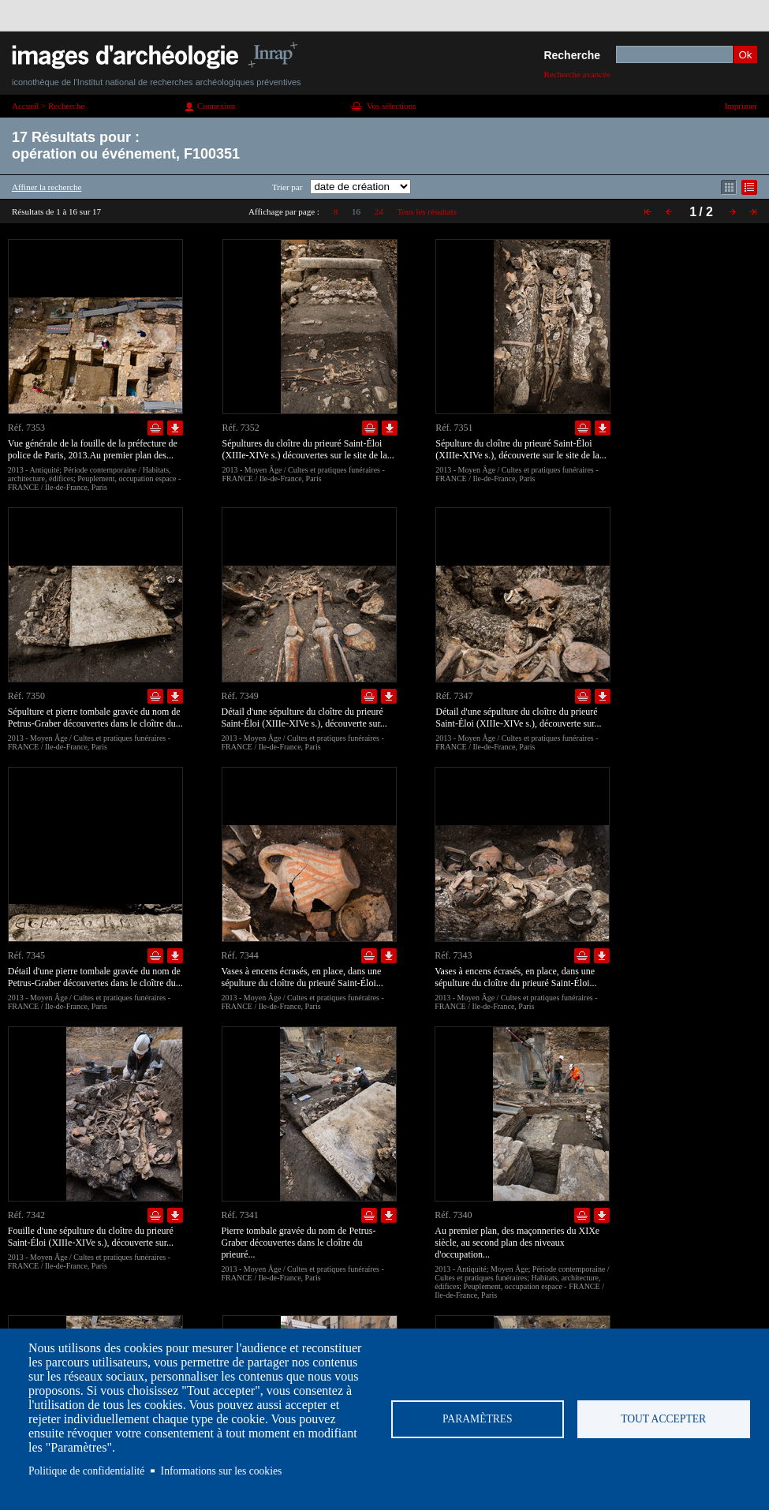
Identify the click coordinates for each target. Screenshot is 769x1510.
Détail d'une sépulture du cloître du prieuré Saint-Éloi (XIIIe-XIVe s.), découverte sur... (304, 717)
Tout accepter (663, 1419)
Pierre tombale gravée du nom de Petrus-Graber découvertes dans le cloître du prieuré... (299, 1242)
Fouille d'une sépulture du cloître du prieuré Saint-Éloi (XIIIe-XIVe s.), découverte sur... (91, 1236)
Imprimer (740, 105)
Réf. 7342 (26, 1214)
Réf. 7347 (453, 695)
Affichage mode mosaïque (729, 187)
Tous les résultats (427, 211)
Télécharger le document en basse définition (175, 427)
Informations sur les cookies (221, 1471)
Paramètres (477, 1419)
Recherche (571, 55)
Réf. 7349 (240, 695)
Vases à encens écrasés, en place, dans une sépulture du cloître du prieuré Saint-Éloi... (302, 977)
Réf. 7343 (453, 955)
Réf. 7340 (453, 1214)
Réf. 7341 (240, 1214)
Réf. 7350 (26, 695)
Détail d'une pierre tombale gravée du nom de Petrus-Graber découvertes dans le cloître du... (95, 977)
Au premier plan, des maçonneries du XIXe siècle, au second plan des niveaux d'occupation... (517, 1242)
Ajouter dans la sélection (155, 427)
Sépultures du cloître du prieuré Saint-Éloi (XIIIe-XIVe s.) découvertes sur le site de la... (308, 449)
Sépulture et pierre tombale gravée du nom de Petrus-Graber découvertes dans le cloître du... (95, 717)
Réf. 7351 (453, 427)
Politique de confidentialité (86, 1471)
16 (356, 211)
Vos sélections (391, 105)
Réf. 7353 (26, 427)
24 (379, 211)
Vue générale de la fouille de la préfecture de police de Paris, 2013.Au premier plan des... (92, 449)
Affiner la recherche (46, 187)
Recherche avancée (576, 74)
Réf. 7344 (240, 955)
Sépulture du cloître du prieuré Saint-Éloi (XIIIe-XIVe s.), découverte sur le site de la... (521, 449)
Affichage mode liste (749, 187)
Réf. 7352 (240, 427)
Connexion (216, 105)
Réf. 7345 (26, 955)
